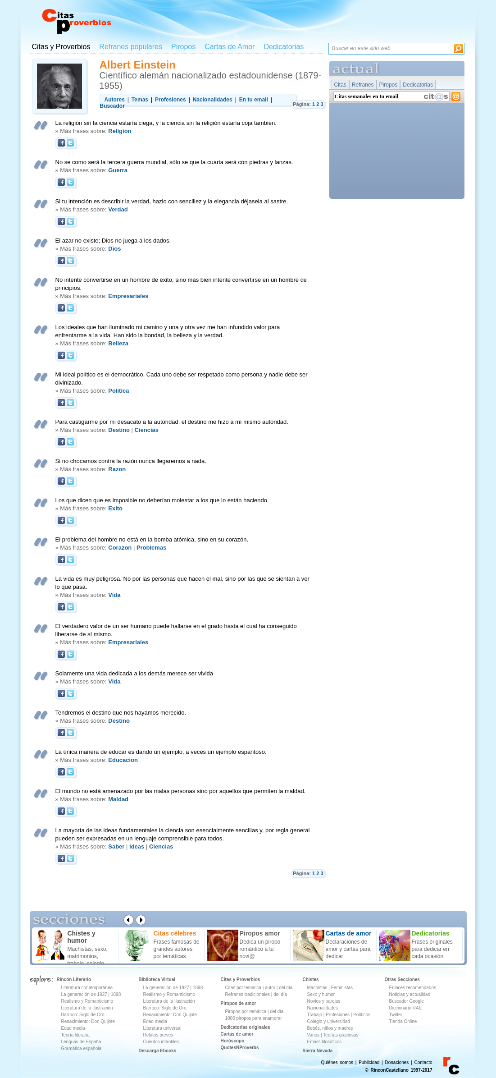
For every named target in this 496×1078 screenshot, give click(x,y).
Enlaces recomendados (413, 987)
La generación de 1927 (84, 994)
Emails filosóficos (324, 1041)
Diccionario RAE (405, 1007)
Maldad (118, 799)
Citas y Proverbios (61, 46)
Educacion (123, 760)
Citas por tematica (243, 987)
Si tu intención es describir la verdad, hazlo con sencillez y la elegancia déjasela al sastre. (171, 201)
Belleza (118, 343)
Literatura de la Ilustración (87, 1007)
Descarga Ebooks (158, 1050)
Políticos (361, 1014)
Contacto (423, 1062)
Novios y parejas (324, 1001)
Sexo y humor (321, 994)
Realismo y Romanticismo (87, 1001)
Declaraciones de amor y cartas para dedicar (348, 949)
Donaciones (397, 1062)
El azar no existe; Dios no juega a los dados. (113, 240)
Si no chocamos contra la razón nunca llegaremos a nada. (130, 461)
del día (285, 987)
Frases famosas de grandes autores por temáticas (177, 949)
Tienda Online (403, 1021)
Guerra (117, 170)
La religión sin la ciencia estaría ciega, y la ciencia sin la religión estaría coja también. (166, 122)
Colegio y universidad (328, 1021)
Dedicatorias (284, 46)
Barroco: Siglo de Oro (83, 1014)
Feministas (342, 987)
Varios (313, 1034)
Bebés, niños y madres (330, 1028)
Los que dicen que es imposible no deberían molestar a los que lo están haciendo (161, 500)
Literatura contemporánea (87, 987)
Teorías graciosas (340, 1034)
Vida (114, 595)
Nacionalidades (322, 1007)
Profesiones (338, 1014)
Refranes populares (130, 46)
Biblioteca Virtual (157, 979)
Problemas (151, 547)
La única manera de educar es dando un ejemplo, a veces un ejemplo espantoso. (161, 751)
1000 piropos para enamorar (253, 1018)
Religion (119, 131)
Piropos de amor (238, 1003)
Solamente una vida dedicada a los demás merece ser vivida (134, 673)
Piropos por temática (246, 1011)
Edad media (73, 1028)
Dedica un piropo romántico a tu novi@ (260, 949)
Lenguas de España (81, 1041)
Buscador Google (406, 1001)
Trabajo (315, 1014)
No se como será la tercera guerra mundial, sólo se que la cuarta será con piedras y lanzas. (174, 162)
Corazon (120, 547)
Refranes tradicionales (247, 994)
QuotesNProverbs (240, 1047)
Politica (118, 390)
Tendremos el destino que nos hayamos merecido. (121, 712)
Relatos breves (158, 1034)
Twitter (395, 1014)
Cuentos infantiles (161, 1041)
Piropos (183, 46)
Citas (340, 85)
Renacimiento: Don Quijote (88, 1021)
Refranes (363, 85)
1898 (116, 994)
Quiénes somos (337, 1062)
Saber (116, 846)
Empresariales (128, 296)
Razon (117, 469)
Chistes (311, 979)
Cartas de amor (237, 1034)
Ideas (136, 846)
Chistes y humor (82, 937)
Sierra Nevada (318, 1050)
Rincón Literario (74, 979)
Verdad (117, 209)
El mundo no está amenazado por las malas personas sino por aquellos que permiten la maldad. (180, 791)
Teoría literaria (75, 1034)
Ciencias (147, 430)
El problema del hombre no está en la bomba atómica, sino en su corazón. (152, 539)
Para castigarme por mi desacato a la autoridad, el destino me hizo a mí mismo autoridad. (171, 421)
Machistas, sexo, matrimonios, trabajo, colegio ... (89, 956)
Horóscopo (233, 1040)
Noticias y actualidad (410, 994)
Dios (114, 248)
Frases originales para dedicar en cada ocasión (432, 949)
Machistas (317, 987)
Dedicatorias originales (245, 1027)
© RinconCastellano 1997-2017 (398, 1070)
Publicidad (369, 1062)
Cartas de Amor (230, 46)
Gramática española (81, 1048)
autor (270, 987)
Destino (119, 430)
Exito (115, 508)
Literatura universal (162, 1028)
